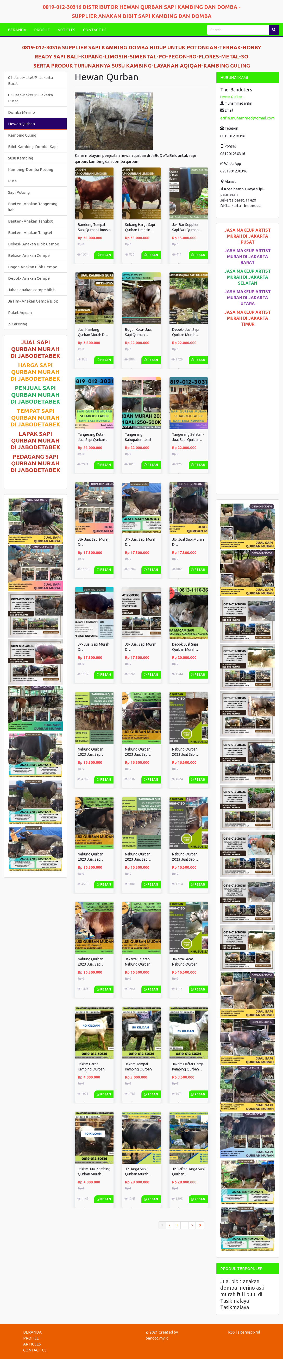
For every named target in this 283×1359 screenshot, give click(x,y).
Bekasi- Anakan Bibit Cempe (33, 244)
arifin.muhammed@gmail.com (247, 118)
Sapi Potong (19, 192)
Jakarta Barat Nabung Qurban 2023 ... (185, 964)
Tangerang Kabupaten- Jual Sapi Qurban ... (138, 439)
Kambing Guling (22, 135)
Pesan (104, 255)
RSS (231, 1332)
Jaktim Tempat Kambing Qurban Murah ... (138, 1069)
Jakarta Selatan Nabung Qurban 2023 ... (137, 964)
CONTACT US (94, 30)
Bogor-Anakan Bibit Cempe (32, 267)
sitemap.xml (249, 1332)
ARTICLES (66, 30)
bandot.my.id (157, 1338)
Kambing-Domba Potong (30, 169)
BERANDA (17, 30)
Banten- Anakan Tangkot (30, 221)
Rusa (12, 181)
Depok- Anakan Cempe (29, 278)
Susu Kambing (20, 158)
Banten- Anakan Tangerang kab (32, 207)
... (184, 1225)
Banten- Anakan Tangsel (30, 232)
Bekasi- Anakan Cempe (29, 255)
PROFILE (42, 30)
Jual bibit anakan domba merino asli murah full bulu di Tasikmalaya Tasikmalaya (242, 1294)
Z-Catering (17, 324)
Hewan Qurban (21, 124)
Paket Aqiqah (20, 312)
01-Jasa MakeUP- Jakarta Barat (30, 80)
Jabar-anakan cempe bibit (31, 289)
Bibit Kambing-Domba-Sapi (33, 146)
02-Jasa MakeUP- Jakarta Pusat (30, 98)
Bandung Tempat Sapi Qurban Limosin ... (94, 230)
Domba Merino (21, 112)
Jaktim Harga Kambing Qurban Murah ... (91, 1069)
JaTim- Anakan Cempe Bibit (33, 301)
